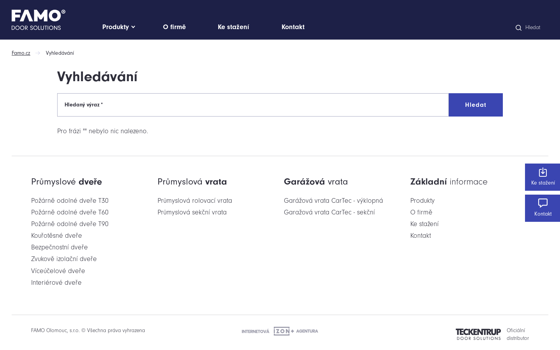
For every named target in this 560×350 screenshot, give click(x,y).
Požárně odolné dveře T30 (69, 201)
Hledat (475, 104)
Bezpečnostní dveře (59, 247)
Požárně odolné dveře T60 (69, 212)
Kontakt (542, 208)
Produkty (422, 201)
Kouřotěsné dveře (56, 236)
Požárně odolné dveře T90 (69, 224)
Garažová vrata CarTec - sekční (329, 212)
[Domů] (55, 20)
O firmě (421, 212)
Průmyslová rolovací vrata (195, 201)
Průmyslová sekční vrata (192, 212)
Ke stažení (542, 176)
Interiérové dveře (56, 283)
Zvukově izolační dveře (64, 259)
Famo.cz (21, 53)
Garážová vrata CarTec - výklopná (333, 201)
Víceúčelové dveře (58, 271)
